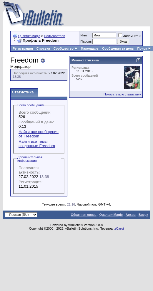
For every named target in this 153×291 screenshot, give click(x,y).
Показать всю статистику (122, 94)
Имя (83, 35)
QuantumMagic (29, 36)
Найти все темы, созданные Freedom (37, 143)
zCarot (119, 228)
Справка (43, 48)
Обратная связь (83, 214)
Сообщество (66, 48)
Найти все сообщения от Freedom (39, 133)
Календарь (90, 48)
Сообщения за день (118, 48)
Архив (131, 214)
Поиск (144, 48)
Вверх (143, 214)
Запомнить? (129, 36)
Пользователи (54, 36)
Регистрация (23, 48)
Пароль (86, 41)
